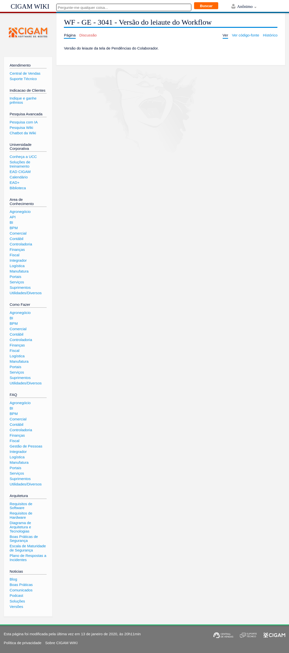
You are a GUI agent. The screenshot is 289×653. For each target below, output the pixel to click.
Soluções (17, 601)
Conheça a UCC (23, 157)
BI (11, 222)
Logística (17, 266)
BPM (14, 228)
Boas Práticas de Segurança (24, 538)
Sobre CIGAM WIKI (61, 643)
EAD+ (14, 182)
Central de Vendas (25, 73)
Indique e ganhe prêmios (23, 100)
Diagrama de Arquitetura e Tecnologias (20, 527)
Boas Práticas (21, 585)
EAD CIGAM (20, 172)
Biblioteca (18, 188)
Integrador (18, 260)
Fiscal (14, 255)
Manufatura (19, 271)
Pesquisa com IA (24, 122)
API (13, 217)
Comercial (18, 233)
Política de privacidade (22, 643)
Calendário (19, 177)
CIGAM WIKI (30, 6)
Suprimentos (20, 287)
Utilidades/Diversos (26, 293)
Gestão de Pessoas (26, 446)
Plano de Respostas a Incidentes (28, 557)
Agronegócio (20, 211)
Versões (16, 606)
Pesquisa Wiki (21, 127)
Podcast (16, 595)
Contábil (16, 239)
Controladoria (21, 244)
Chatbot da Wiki (23, 133)
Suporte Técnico (23, 79)
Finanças (17, 249)
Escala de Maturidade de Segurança (28, 548)
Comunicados (21, 590)
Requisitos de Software (21, 506)
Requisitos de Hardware (21, 515)
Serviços (17, 282)
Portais (15, 277)
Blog (13, 579)
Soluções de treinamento (20, 164)
